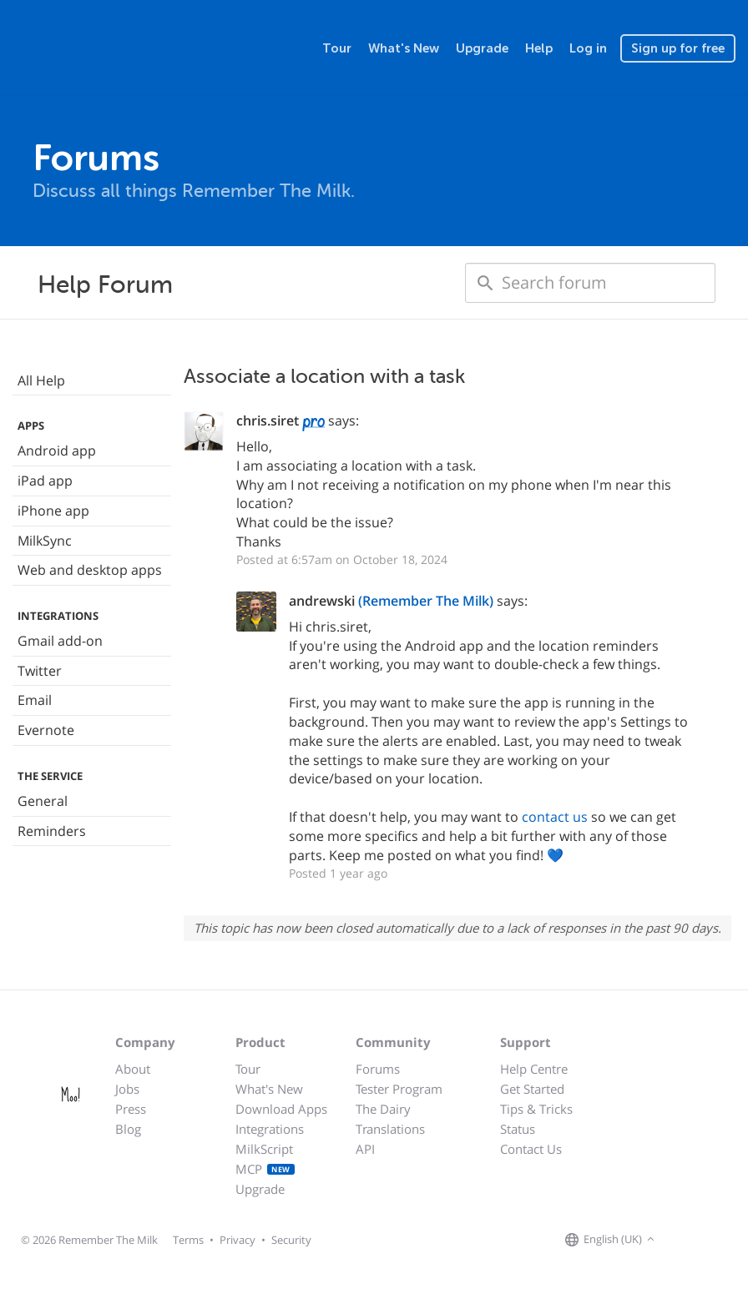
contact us (555, 817)
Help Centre (534, 1068)
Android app (57, 450)
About (132, 1068)
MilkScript (264, 1148)
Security (291, 1239)
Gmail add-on (60, 641)
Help (539, 48)
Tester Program (399, 1088)
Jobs (127, 1088)
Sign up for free (678, 48)
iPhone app (53, 510)
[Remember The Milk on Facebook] (683, 1239)
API (365, 1148)
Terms (188, 1239)
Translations (390, 1128)
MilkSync (45, 540)
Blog (128, 1128)
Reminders (52, 831)
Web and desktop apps (90, 570)
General (43, 801)
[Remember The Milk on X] (706, 1239)
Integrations (269, 1128)
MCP (265, 1169)
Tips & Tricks (536, 1108)
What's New (403, 48)
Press (130, 1108)
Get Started (532, 1088)
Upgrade (482, 48)
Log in (588, 48)
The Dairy (383, 1108)
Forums (378, 1068)
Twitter (40, 671)
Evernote (46, 730)
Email (35, 700)
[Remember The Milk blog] (727, 1239)
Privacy (237, 1239)
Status (517, 1128)
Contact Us (531, 1148)
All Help (41, 380)
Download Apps (281, 1108)
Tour (336, 48)
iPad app (45, 480)
